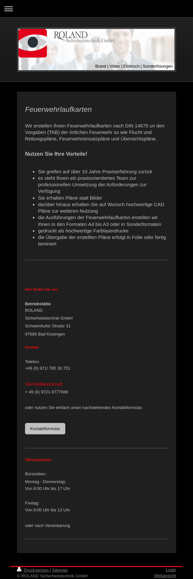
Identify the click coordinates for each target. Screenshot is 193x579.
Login (171, 569)
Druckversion (33, 570)
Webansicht (165, 575)
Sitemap (60, 570)
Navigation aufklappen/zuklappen (96, 9)
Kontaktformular (45, 428)
